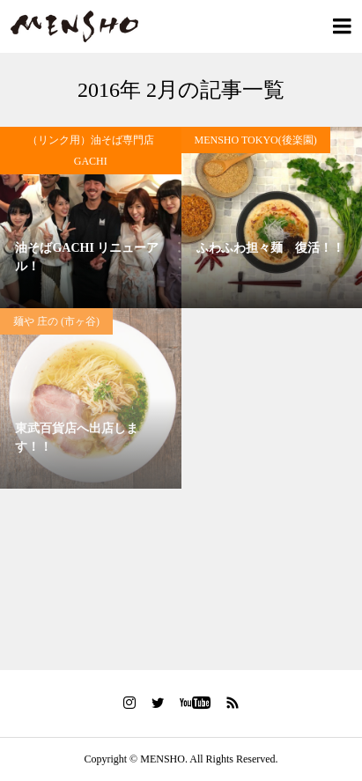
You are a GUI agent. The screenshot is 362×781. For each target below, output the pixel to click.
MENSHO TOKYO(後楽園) (256, 140)
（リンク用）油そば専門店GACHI (90, 150)
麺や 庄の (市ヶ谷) (56, 321)
